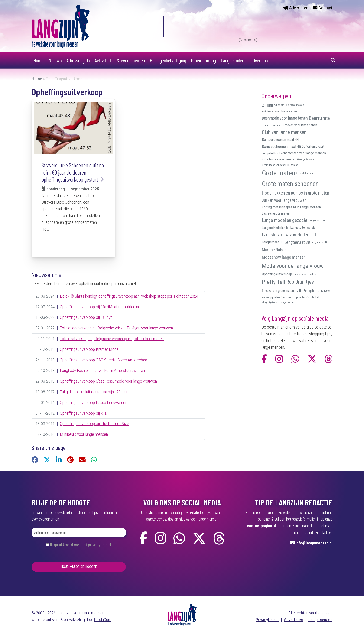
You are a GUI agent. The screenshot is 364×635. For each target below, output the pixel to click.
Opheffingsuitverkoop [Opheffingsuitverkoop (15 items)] (277, 274)
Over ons (260, 60)
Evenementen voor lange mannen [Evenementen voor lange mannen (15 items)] (302, 153)
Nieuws (55, 60)
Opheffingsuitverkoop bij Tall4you (87, 317)
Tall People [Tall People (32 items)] (305, 290)
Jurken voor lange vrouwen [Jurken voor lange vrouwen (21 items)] (284, 200)
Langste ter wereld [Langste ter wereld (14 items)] (302, 227)
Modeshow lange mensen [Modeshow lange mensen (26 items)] (284, 257)
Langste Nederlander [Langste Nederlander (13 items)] (275, 228)
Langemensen (320, 619)
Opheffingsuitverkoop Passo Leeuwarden (93, 402)
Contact (325, 7)
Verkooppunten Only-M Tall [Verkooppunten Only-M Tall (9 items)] (303, 297)
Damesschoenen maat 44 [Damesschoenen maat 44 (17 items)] (280, 139)
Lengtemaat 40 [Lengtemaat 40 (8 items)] (319, 242)
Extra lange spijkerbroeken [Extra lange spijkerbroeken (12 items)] (279, 159)
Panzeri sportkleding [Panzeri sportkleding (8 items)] (304, 274)
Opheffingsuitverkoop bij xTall (84, 413)
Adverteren (298, 7)
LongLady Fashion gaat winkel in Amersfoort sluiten (102, 370)
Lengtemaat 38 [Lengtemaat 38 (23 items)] (297, 242)
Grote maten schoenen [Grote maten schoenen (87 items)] (290, 184)
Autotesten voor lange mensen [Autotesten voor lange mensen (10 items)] (280, 111)
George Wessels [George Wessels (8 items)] (306, 159)
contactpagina (259, 525)
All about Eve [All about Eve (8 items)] (281, 105)
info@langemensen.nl (314, 542)
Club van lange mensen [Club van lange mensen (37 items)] (284, 132)
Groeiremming (203, 60)
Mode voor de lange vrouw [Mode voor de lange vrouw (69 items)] (293, 265)
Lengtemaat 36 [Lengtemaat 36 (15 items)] (272, 242)
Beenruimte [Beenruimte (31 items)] (319, 118)
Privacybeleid (267, 619)
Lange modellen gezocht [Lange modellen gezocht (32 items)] (284, 220)
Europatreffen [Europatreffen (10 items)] (270, 153)
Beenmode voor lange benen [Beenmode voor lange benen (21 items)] (285, 118)
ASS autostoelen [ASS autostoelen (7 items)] (298, 105)
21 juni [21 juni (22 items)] (267, 105)
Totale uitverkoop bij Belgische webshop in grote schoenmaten (112, 338)
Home (38, 60)
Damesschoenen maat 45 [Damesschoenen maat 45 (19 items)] (281, 146)
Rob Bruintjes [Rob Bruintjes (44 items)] (300, 282)
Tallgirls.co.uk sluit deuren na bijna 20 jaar (93, 391)
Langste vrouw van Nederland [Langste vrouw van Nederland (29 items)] (289, 235)
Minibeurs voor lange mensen (84, 434)
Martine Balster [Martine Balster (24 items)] (275, 249)
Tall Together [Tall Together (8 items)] (323, 290)
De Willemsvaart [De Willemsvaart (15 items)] (313, 146)
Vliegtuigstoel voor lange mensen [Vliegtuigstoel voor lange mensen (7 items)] (278, 302)
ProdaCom (102, 619)
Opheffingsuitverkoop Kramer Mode (89, 349)
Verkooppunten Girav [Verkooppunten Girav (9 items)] (274, 297)
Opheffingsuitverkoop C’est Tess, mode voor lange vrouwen (108, 381)
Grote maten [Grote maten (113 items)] (278, 173)
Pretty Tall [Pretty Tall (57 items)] (273, 282)
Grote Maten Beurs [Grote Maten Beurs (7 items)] (305, 173)
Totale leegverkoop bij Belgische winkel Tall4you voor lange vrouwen (116, 328)
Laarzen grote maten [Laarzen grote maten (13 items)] (276, 213)
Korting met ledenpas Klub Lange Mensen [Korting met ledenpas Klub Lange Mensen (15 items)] (291, 207)
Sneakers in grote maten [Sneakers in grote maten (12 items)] (278, 291)
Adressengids (78, 60)
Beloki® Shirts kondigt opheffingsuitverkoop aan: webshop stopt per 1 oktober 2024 (129, 296)
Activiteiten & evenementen (120, 60)
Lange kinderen (234, 60)
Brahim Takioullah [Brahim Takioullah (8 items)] (272, 125)
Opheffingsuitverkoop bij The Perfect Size (94, 423)
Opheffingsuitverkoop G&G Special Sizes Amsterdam (103, 360)
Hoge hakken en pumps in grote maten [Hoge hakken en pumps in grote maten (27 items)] (295, 193)
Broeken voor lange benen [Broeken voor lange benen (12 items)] (300, 125)
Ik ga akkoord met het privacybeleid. (81, 544)
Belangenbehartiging (168, 60)
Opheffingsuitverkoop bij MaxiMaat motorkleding (100, 306)
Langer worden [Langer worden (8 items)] (316, 220)
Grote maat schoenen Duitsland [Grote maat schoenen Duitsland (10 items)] (280, 165)
